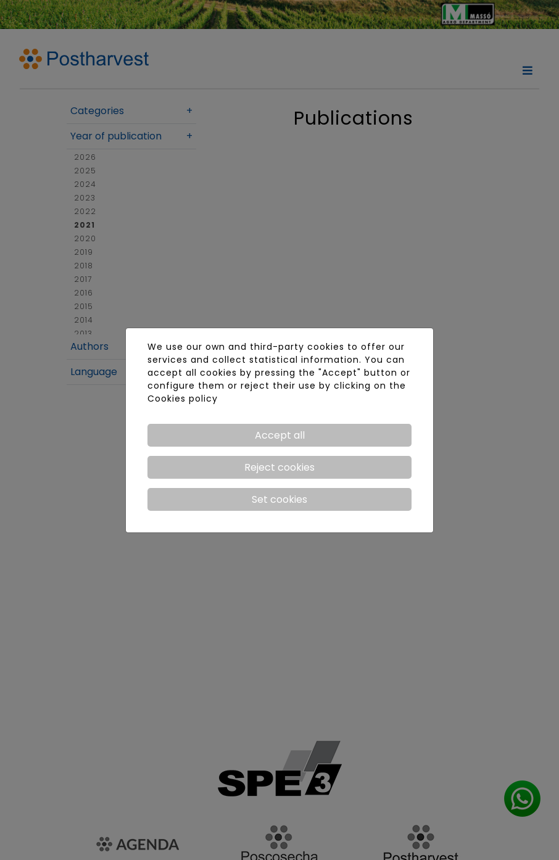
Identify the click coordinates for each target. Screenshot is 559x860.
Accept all (280, 435)
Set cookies (279, 499)
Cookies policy (182, 398)
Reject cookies (279, 467)
